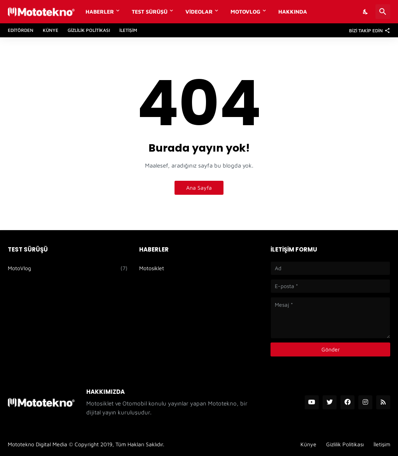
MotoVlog (245, 11)
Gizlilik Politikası (89, 30)
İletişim (128, 30)
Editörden (20, 30)
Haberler (100, 11)
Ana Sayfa (199, 187)
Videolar (199, 11)
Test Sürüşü (150, 11)
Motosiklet (151, 268)
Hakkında (292, 11)
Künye (50, 30)
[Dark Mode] (365, 11)
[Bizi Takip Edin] (367, 30)
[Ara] (382, 11)
